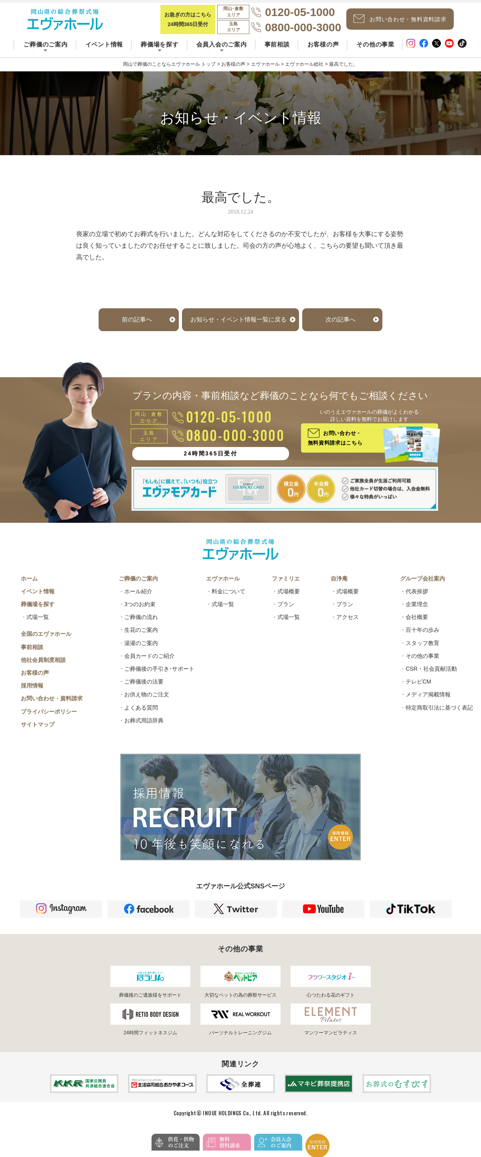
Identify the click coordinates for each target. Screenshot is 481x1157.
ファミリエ (286, 590)
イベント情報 (104, 51)
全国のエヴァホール (46, 645)
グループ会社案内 (422, 590)
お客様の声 (323, 51)
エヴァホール (223, 590)
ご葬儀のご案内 (138, 590)
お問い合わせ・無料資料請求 (407, 23)
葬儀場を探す (38, 616)
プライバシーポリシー (49, 723)
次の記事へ (343, 330)
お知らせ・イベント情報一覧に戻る (238, 330)
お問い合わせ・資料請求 (52, 710)
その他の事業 (375, 51)
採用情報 (32, 697)
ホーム (29, 590)
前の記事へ (133, 330)
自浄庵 (339, 590)
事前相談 (277, 51)
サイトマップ (38, 736)
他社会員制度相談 (43, 671)
